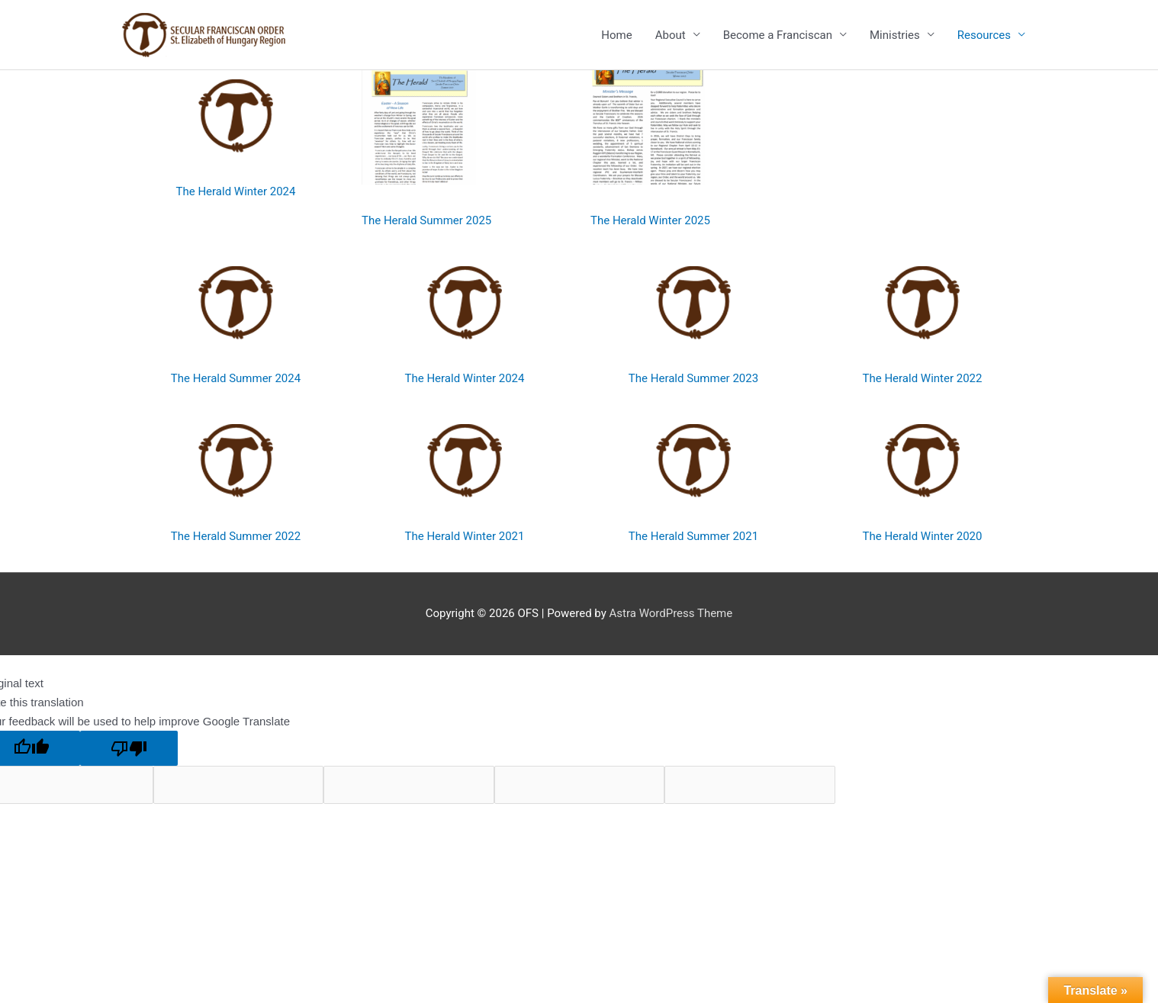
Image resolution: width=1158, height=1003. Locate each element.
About (670, 35)
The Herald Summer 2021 (693, 536)
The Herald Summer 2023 (693, 378)
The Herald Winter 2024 (236, 191)
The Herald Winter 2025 (650, 220)
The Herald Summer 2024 (236, 378)
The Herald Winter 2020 (923, 536)
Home (616, 35)
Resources (984, 35)
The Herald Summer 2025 (426, 220)
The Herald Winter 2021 (465, 536)
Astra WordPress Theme (671, 613)
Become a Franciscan (777, 35)
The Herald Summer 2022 (236, 536)
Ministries (895, 35)
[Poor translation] (129, 748)
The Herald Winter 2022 (923, 378)
